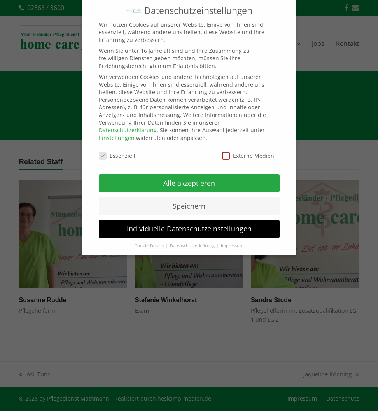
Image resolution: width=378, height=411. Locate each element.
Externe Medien (248, 148)
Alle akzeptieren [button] (189, 175)
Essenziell (117, 148)
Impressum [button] (232, 238)
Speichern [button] (189, 198)
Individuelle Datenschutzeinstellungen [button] (189, 221)
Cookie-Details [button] (150, 238)
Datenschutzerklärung (128, 122)
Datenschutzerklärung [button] (193, 238)
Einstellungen (117, 130)
